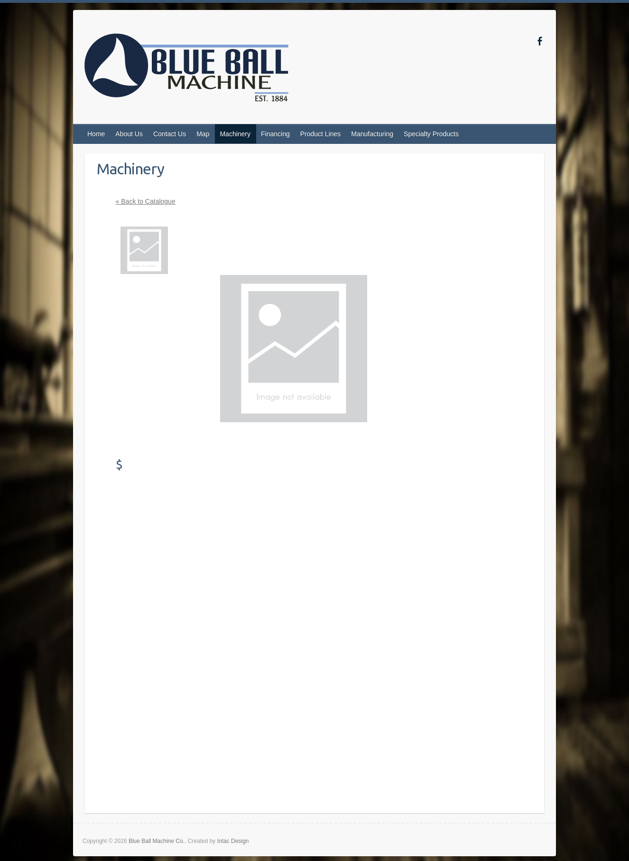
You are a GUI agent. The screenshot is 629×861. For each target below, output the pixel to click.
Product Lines (320, 134)
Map (202, 134)
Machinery (235, 134)
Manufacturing (372, 134)
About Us (129, 134)
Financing (275, 134)
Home (96, 134)
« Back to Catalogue (146, 201)
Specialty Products (431, 134)
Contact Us (169, 134)
